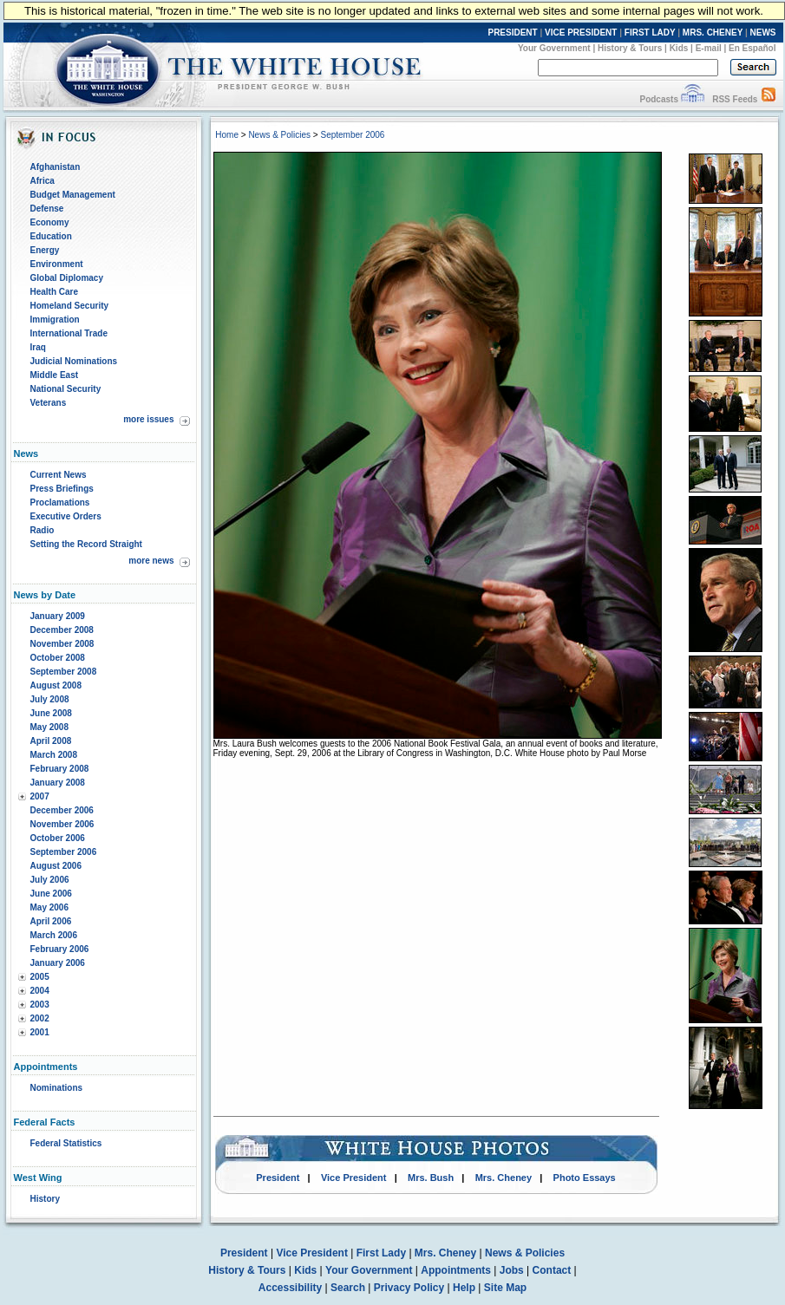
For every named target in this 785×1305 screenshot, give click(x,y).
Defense (47, 208)
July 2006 (49, 879)
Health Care (54, 292)
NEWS (763, 32)
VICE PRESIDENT (581, 32)
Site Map (505, 1288)
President (277, 1177)
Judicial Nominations (74, 361)
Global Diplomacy (66, 278)
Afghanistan (55, 167)
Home (227, 135)
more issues (148, 419)
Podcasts (658, 99)
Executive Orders (65, 516)
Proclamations (60, 502)
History (45, 1199)
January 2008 (57, 782)
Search (347, 1288)
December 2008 (62, 630)
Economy (49, 222)
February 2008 (59, 768)
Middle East (54, 375)
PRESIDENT (512, 32)
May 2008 (49, 727)
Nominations (56, 1088)
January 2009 (57, 616)
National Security (65, 389)
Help (464, 1288)
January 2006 (57, 963)
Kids (679, 48)
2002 (39, 1018)
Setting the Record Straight (86, 544)
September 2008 (63, 671)
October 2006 (57, 838)
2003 (39, 1004)
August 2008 (56, 685)
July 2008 (49, 699)
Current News (58, 475)
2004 (39, 990)
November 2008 (62, 644)
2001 (39, 1032)
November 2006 (62, 824)
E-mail (709, 48)
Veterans (48, 403)
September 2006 (63, 852)
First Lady (381, 1253)
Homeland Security (69, 305)
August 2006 (56, 866)
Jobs (512, 1270)
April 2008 (51, 741)
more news (150, 560)
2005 (39, 977)
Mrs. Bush (431, 1177)
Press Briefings (62, 488)
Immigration (55, 319)
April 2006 (51, 921)
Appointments (456, 1270)
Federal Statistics (66, 1143)
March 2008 (53, 755)
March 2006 (53, 935)
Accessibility (290, 1288)
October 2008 (57, 657)
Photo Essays (584, 1177)
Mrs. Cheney (503, 1177)
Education (51, 236)
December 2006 (62, 810)
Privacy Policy (409, 1288)
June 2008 (51, 713)
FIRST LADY (650, 32)
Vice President (354, 1177)
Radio (42, 530)
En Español (752, 48)
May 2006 (49, 907)
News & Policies (279, 135)
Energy (45, 250)
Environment (56, 264)
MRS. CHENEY (712, 32)
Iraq (38, 347)
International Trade (69, 333)
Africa (42, 181)
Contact (552, 1270)
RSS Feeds (734, 99)
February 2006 (59, 949)
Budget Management (72, 194)
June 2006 (51, 893)
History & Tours (630, 48)
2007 (39, 796)
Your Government (554, 48)
